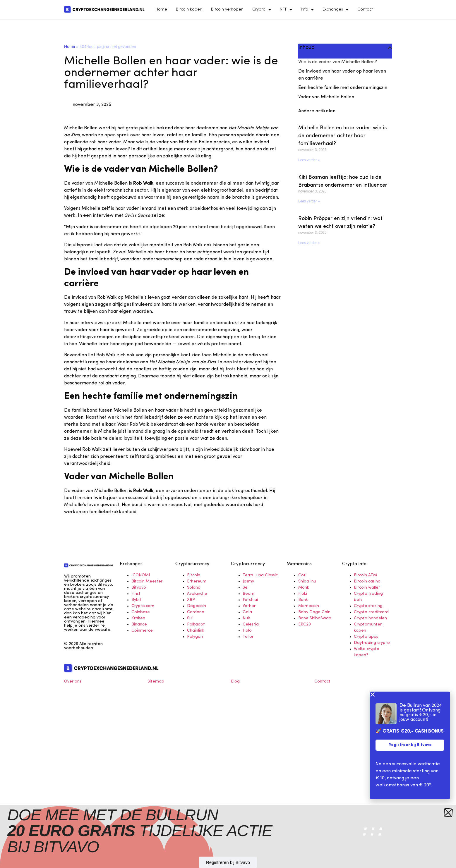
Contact (365, 9)
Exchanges (336, 10)
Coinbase (140, 612)
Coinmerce (142, 630)
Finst (135, 594)
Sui (190, 618)
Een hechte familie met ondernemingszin (342, 87)
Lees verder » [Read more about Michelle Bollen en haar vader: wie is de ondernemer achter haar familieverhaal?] (309, 160)
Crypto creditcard (371, 612)
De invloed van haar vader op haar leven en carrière (342, 75)
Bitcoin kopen (189, 9)
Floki (302, 594)
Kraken (138, 618)
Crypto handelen (370, 618)
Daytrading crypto (372, 643)
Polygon (195, 637)
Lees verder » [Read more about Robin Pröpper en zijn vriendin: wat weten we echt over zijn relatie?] (309, 243)
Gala (247, 612)
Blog (235, 681)
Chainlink (195, 630)
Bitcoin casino (367, 581)
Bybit (136, 600)
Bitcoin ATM (365, 575)
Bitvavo (138, 587)
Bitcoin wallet (367, 587)
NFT (286, 10)
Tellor (248, 637)
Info (307, 10)
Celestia (251, 624)
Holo (247, 630)
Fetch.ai (250, 600)
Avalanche (197, 594)
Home (161, 9)
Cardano (195, 612)
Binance (139, 624)
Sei (245, 587)
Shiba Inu (307, 581)
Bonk (303, 600)
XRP (191, 600)
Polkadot (196, 624)
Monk (303, 587)
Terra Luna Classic (260, 575)
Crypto (261, 10)
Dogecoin (196, 606)
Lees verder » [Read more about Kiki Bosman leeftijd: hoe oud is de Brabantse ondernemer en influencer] (309, 201)
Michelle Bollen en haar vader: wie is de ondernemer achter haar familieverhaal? (342, 136)
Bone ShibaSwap (314, 618)
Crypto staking (368, 606)
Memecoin (308, 606)
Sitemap (156, 681)
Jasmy (248, 581)
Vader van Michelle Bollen (326, 97)
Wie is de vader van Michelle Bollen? (337, 62)
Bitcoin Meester (146, 581)
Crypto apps (366, 637)
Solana (193, 587)
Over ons (72, 681)
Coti (302, 575)
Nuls (247, 618)
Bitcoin (193, 575)
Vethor (249, 606)
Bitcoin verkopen (227, 9)
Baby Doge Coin (314, 612)
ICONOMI (140, 575)
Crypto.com (142, 606)
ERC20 (304, 624)
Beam (248, 594)
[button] (390, 47)
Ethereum (196, 581)
